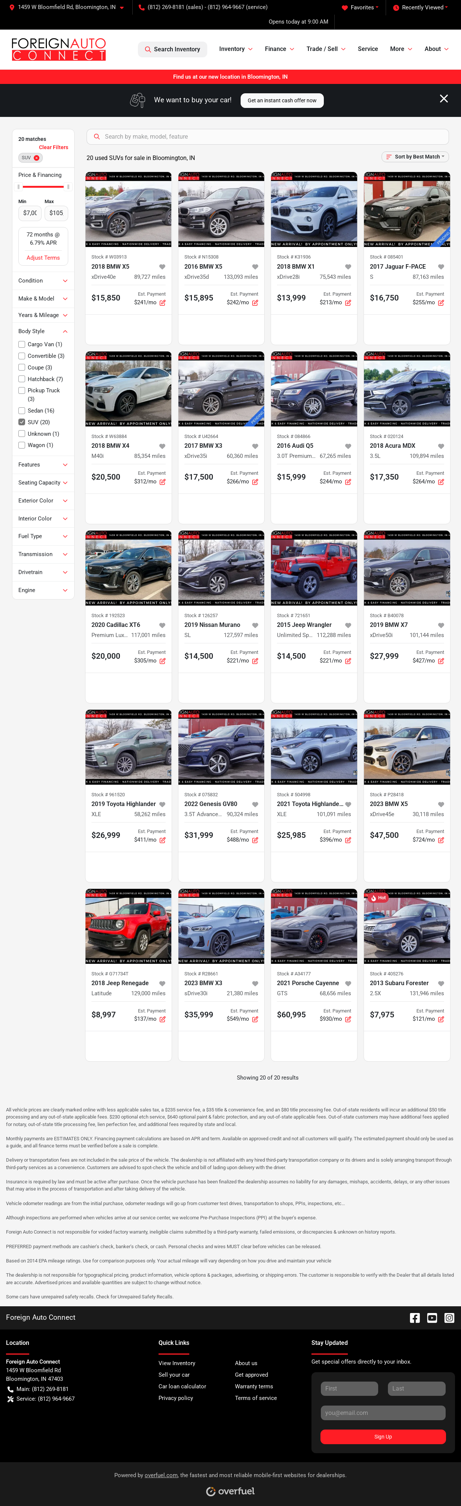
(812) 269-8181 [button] (161, 7)
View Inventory (177, 1363)
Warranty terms (254, 1386)
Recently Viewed (418, 7)
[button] (69, 7)
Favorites (358, 7)
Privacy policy (176, 1398)
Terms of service (256, 1398)
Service (368, 48)
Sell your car (174, 1374)
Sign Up (383, 1437)
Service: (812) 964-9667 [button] (41, 1399)
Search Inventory (172, 49)
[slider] (18, 186)
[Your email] (383, 1412)
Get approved (251, 1374)
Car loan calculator (182, 1386)
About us (246, 1363)
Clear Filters (53, 147)
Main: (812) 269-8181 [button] (38, 1389)
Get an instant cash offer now (282, 100)
